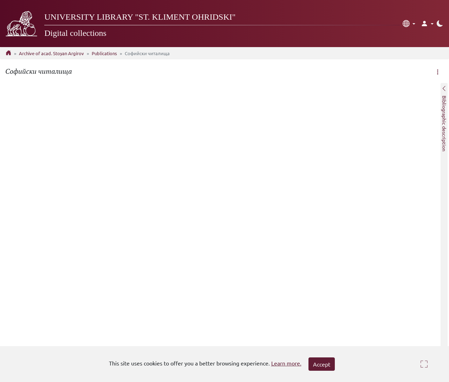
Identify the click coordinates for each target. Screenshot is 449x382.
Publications (104, 53)
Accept (321, 364)
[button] (409, 24)
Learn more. (286, 363)
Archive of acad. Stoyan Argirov (51, 53)
